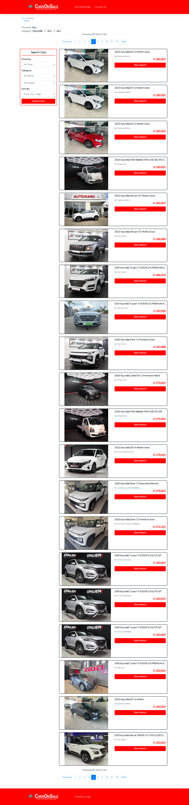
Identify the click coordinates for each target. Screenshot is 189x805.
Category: (27, 70)
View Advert (140, 65)
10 (117, 41)
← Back (26, 21)
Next (123, 41)
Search (24, 18)
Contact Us (100, 7)
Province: (26, 59)
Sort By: (26, 89)
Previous (67, 41)
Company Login (82, 796)
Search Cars (38, 52)
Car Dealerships (82, 7)
